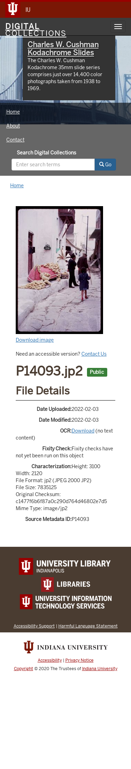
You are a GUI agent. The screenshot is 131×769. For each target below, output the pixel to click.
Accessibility (50, 660)
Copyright (23, 669)
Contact (15, 140)
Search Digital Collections (46, 153)
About (13, 126)
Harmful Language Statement (88, 626)
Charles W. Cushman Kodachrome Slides (63, 48)
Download (83, 431)
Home (13, 112)
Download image (35, 340)
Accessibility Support (34, 626)
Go (105, 164)
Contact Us (94, 354)
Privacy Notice (79, 660)
